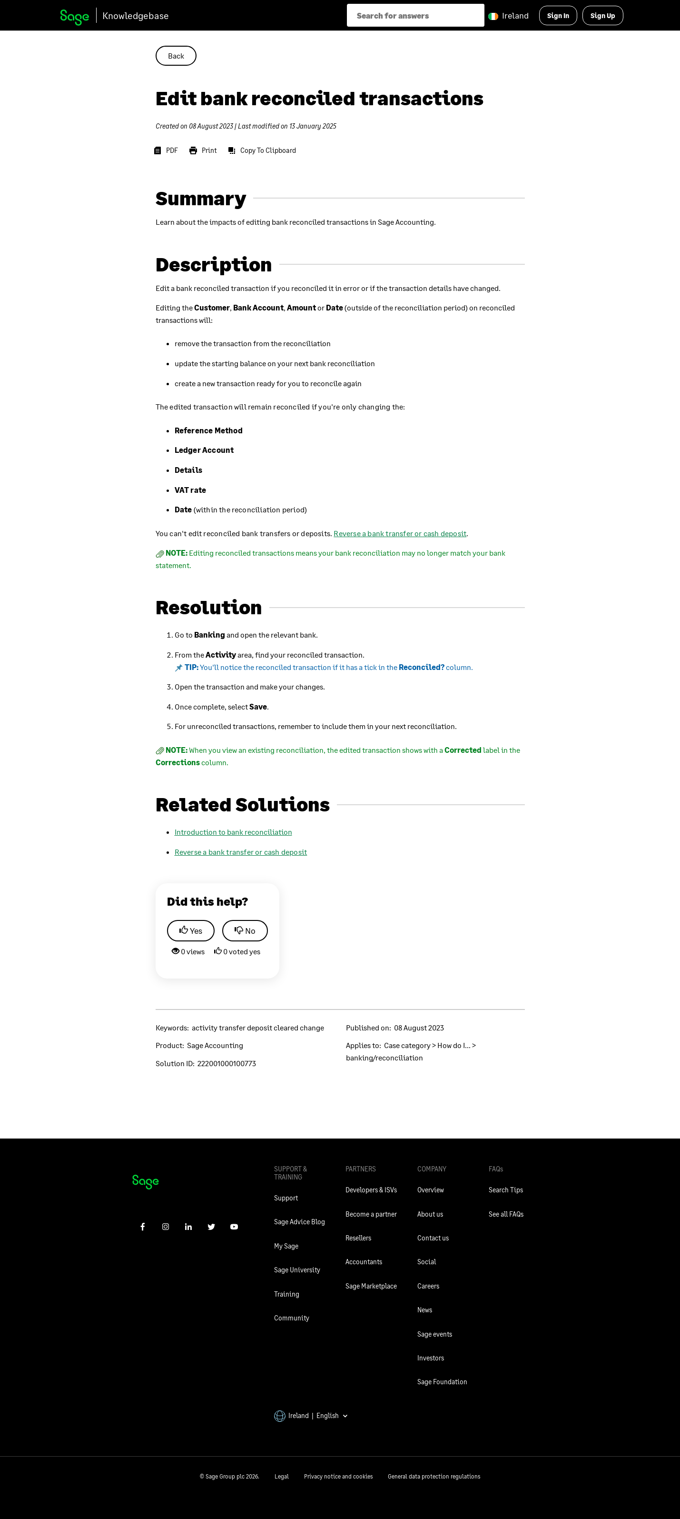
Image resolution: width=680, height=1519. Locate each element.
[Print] (205, 150)
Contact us (433, 1238)
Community (291, 1318)
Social (426, 1262)
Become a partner (371, 1214)
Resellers (358, 1238)
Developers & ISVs (371, 1190)
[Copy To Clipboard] (264, 150)
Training (286, 1294)
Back (176, 55)
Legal (282, 1476)
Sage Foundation (442, 1382)
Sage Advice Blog (299, 1222)
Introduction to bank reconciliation (233, 831)
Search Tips (506, 1190)
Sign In (558, 15)
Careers (428, 1286)
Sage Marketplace (371, 1286)
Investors (430, 1358)
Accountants (363, 1262)
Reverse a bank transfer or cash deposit (400, 533)
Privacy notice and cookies (338, 1476)
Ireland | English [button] (311, 1415)
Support (286, 1198)
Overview (430, 1190)
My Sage (286, 1246)
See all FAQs (506, 1214)
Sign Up (603, 15)
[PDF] (168, 150)
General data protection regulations (434, 1476)
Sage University (297, 1270)
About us (430, 1214)
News (424, 1310)
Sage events (434, 1334)
